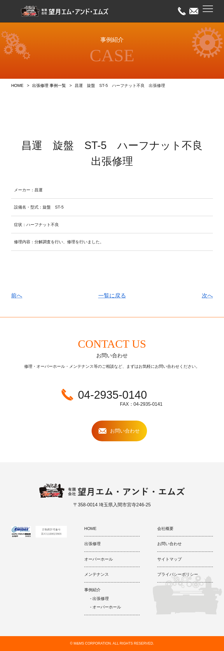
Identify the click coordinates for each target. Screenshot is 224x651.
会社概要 (165, 528)
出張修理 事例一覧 (49, 85)
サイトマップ (169, 559)
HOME (17, 85)
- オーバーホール (105, 607)
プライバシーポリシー (177, 574)
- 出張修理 (99, 598)
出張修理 (92, 543)
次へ (207, 296)
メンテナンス (96, 574)
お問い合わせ (169, 543)
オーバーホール (98, 559)
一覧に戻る (112, 296)
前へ (16, 296)
